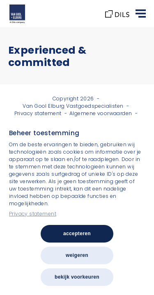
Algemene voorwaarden (100, 113)
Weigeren (77, 255)
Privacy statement (32, 213)
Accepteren (77, 233)
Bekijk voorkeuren (77, 277)
